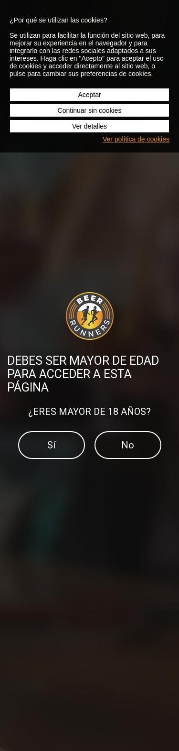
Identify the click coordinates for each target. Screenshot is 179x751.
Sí (51, 445)
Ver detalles (89, 126)
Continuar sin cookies (90, 110)
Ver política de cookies (136, 139)
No (127, 445)
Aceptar (89, 94)
